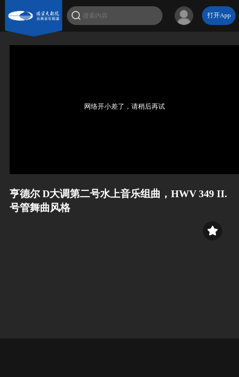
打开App (219, 15)
